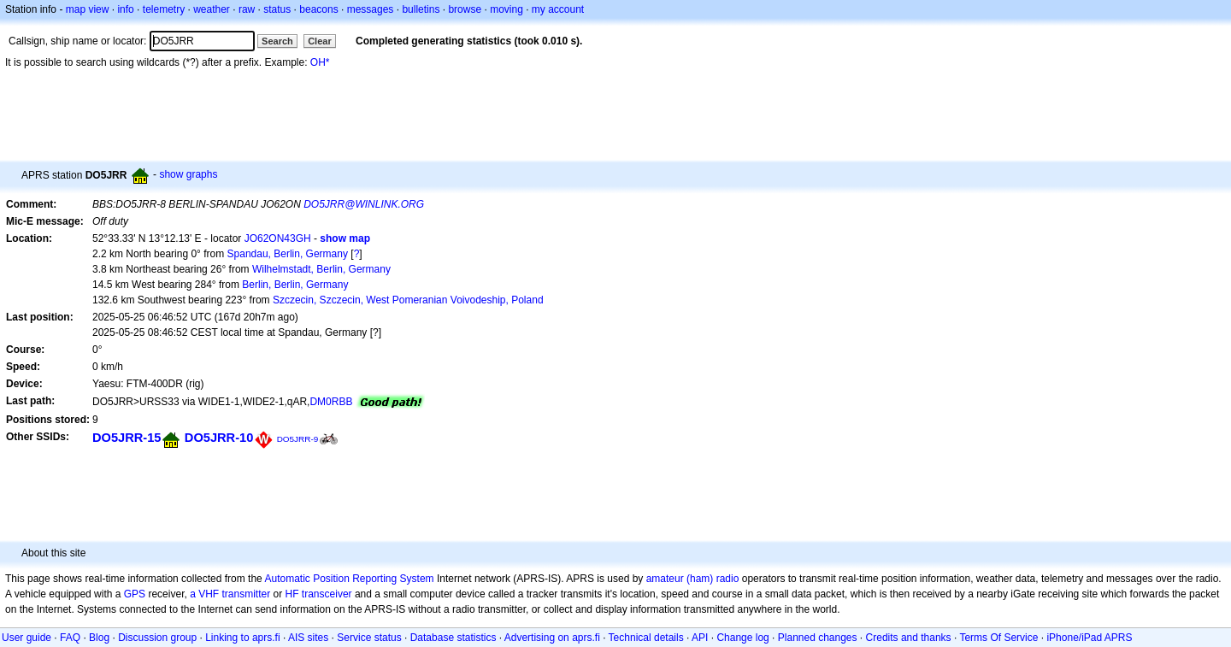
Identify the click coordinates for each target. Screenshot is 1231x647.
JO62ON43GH (277, 238)
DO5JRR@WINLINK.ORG (363, 204)
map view (87, 9)
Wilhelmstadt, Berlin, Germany (321, 269)
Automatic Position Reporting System (348, 579)
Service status (369, 638)
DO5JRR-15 (126, 437)
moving (506, 9)
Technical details (646, 638)
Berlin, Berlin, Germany (295, 285)
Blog (99, 638)
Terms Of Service (998, 638)
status (277, 9)
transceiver (327, 594)
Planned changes (817, 638)
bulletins (420, 9)
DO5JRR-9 (298, 439)
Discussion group (157, 638)
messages (370, 9)
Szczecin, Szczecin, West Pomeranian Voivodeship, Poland (408, 300)
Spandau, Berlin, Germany (287, 254)
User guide (26, 638)
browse (464, 9)
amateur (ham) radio (692, 579)
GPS (134, 594)
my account (558, 9)
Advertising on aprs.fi (552, 638)
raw (247, 9)
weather (211, 9)
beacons (318, 9)
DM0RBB (330, 402)
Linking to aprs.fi (242, 638)
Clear (320, 41)
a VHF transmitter (230, 594)
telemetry (164, 9)
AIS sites (308, 638)
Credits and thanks (908, 638)
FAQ (70, 638)
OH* (320, 62)
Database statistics (453, 638)
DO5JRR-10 (219, 437)
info (125, 9)
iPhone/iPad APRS (1089, 638)
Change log (742, 638)
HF (292, 594)
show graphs (188, 174)
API (700, 638)
